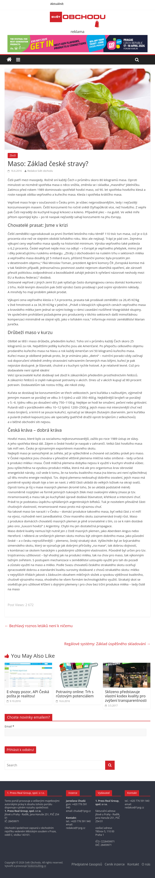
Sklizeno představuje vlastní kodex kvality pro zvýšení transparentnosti (126, 696)
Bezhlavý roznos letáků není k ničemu (39, 625)
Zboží (13, 155)
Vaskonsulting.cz (36, 866)
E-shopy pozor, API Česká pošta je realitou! (28, 694)
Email (9, 726)
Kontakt (133, 864)
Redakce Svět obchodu (40, 171)
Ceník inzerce (115, 864)
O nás (146, 864)
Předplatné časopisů (86, 864)
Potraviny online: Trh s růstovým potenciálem (75, 694)
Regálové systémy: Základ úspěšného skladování (107, 643)
